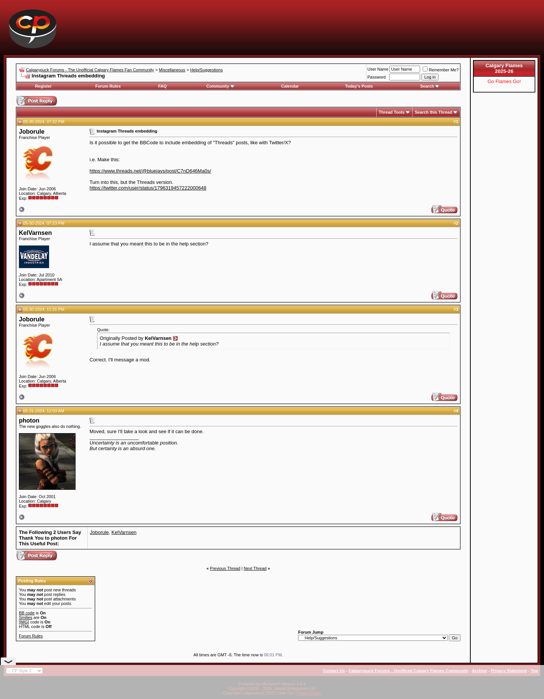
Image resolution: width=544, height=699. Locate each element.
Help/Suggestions (206, 70)
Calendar (290, 86)
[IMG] (24, 622)
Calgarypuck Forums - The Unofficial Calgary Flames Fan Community (90, 70)
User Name (378, 69)
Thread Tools (392, 112)
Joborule (32, 131)
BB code (27, 613)
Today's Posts (359, 86)
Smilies (25, 617)
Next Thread (255, 568)
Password (377, 77)
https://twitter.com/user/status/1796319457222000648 (148, 188)
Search (429, 86)
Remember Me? (441, 70)
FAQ (162, 86)
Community (220, 86)
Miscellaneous (172, 70)
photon (29, 420)
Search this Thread (433, 112)
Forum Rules (108, 86)
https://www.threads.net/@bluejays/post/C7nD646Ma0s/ (150, 171)
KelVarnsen (35, 233)
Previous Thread (225, 568)
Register (43, 86)
